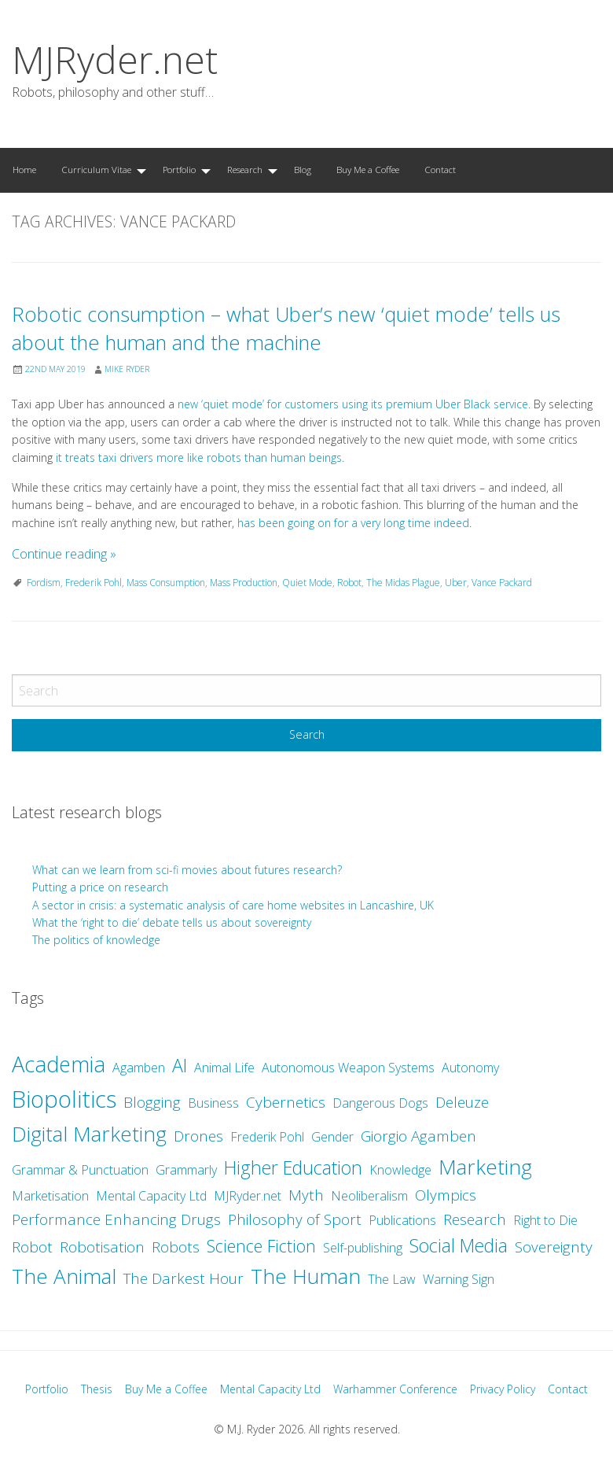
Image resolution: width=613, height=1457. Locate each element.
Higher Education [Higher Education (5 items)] (293, 1167)
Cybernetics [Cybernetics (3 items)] (285, 1102)
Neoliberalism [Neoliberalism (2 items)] (369, 1195)
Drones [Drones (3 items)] (198, 1136)
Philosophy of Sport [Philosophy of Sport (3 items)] (295, 1219)
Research (244, 169)
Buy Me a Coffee (367, 169)
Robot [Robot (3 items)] (32, 1247)
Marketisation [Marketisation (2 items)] (50, 1195)
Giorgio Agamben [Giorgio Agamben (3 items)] (418, 1136)
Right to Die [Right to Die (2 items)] (545, 1220)
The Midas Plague (403, 582)
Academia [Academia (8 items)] (58, 1064)
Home (24, 169)
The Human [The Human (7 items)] (306, 1276)
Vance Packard (502, 582)
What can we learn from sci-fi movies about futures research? (188, 869)
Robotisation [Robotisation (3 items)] (102, 1247)
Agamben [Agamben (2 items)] (138, 1067)
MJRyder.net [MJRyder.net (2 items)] (247, 1195)
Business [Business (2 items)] (213, 1103)
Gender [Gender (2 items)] (332, 1136)
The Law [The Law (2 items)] (392, 1279)
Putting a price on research (100, 887)
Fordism (44, 582)
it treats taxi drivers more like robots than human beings (199, 457)
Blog (302, 169)
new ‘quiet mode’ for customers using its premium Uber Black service (353, 404)
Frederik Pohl (93, 582)
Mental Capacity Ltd (270, 1388)
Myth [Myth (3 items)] (306, 1195)
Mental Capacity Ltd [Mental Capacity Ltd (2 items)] (151, 1195)
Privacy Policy (502, 1388)
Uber (456, 582)
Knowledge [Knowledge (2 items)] (400, 1170)
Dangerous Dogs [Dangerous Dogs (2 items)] (380, 1103)
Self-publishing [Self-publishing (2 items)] (362, 1247)
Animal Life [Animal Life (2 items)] (224, 1067)
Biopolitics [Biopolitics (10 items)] (64, 1099)
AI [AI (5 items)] (179, 1065)
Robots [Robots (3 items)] (176, 1247)
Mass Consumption (166, 582)
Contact (440, 169)
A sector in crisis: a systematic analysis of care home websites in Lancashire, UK (233, 905)
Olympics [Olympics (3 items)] (445, 1195)
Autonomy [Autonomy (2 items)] (470, 1067)
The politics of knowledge (96, 939)
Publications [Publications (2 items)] (402, 1220)
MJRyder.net (115, 59)
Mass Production (243, 582)
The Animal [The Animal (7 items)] (64, 1276)
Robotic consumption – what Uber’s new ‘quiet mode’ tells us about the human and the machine (286, 328)
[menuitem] (24, 170)
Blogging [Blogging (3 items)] (152, 1102)
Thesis (96, 1388)
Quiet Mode (307, 582)
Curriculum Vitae (96, 169)
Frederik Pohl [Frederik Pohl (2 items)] (267, 1136)
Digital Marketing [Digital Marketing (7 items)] (89, 1133)
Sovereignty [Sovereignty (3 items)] (554, 1247)
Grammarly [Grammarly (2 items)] (186, 1170)
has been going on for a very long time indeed (353, 522)
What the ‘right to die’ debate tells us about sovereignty (171, 922)
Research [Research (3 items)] (474, 1219)
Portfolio (179, 169)
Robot (349, 582)
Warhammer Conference (395, 1388)
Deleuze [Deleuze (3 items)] (462, 1102)
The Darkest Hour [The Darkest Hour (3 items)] (183, 1278)
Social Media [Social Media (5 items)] (458, 1245)
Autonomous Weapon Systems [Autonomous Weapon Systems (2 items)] (348, 1067)
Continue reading (64, 554)
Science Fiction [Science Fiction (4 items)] (261, 1245)
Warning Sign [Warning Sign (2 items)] (458, 1279)
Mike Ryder (127, 368)
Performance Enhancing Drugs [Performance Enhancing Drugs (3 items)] (116, 1219)
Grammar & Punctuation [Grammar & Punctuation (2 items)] (80, 1170)
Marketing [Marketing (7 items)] (485, 1167)
